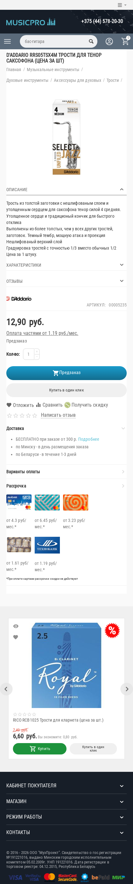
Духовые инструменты (27, 80)
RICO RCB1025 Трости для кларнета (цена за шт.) (59, 720)
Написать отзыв (58, 415)
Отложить (20, 405)
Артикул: (96, 304)
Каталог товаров (7, 41)
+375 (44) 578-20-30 (102, 21)
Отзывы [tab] (65, 281)
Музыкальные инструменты (53, 69)
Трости (113, 80)
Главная (13, 69)
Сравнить (49, 405)
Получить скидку (86, 405)
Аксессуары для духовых (77, 80)
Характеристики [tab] (65, 265)
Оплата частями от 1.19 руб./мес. (42, 333)
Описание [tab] (65, 189)
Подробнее (88, 439)
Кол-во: (13, 354)
